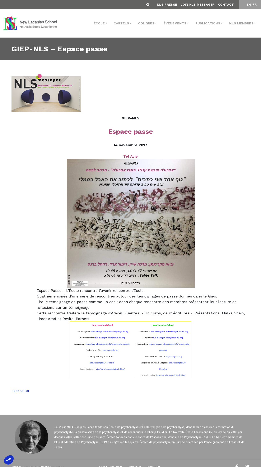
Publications (207, 23)
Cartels (121, 23)
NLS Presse (167, 4)
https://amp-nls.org (110, 350)
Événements (174, 23)
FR (255, 4)
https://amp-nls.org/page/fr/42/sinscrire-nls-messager (108, 344)
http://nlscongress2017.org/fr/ (102, 363)
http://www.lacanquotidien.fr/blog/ (110, 369)
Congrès (146, 23)
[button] (9, 460)
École (99, 23)
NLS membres (241, 23)
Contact (226, 4)
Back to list (20, 391)
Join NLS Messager (197, 4)
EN (249, 4)
